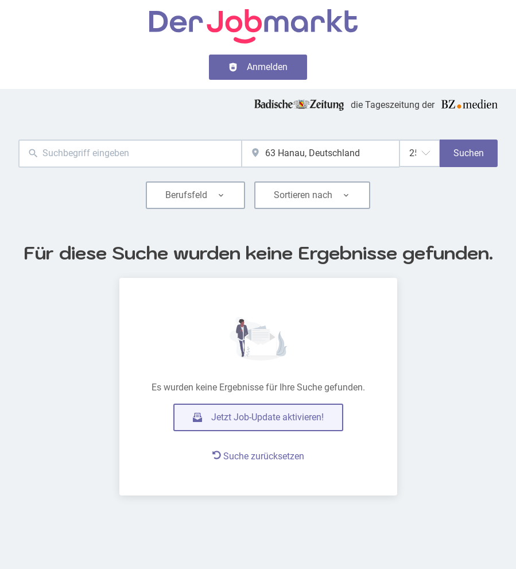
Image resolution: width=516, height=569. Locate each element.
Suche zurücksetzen (258, 456)
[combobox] (130, 154)
